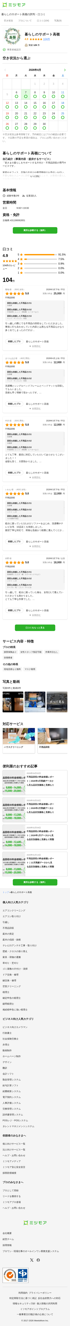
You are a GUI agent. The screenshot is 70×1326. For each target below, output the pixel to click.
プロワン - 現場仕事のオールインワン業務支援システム (31, 1251)
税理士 (6, 992)
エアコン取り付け (12, 916)
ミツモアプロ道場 (12, 1202)
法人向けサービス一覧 (14, 1149)
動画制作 (7, 1050)
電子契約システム (12, 1097)
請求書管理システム (13, 1114)
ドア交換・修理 (10, 974)
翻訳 (5, 1068)
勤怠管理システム (12, 1079)
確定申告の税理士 (12, 998)
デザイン (7, 1062)
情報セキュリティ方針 (24, 1303)
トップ (6, 892)
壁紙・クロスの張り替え (15, 951)
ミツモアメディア (12, 1161)
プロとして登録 (10, 1190)
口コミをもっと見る (35, 627)
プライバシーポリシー (40, 1292)
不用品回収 (8, 928)
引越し (6, 922)
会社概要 (7, 1233)
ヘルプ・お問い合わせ (14, 1155)
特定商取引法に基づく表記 (23, 1298)
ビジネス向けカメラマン (15, 1027)
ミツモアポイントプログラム (35, 1309)
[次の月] (64, 70)
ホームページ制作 (12, 1056)
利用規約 (23, 1292)
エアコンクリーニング (14, 910)
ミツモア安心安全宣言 (14, 1167)
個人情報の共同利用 (47, 1303)
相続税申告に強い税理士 (15, 1009)
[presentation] (8, 20)
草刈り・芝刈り (10, 963)
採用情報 (7, 1245)
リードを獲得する (12, 1196)
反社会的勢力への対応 (49, 1298)
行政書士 (7, 1033)
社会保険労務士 (10, 1038)
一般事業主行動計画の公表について (35, 1314)
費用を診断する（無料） (35, 230)
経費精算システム (12, 1091)
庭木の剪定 (8, 933)
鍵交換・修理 (9, 980)
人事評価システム (12, 1103)
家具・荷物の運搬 (12, 957)
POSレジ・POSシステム (15, 1120)
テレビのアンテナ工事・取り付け (20, 945)
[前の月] (5, 70)
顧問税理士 (8, 1003)
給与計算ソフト (10, 1085)
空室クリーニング (12, 986)
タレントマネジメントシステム (18, 1126)
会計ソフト (8, 1073)
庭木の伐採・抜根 (12, 939)
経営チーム (8, 1239)
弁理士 (6, 1044)
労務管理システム (12, 1108)
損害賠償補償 (9, 1173)
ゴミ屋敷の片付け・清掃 (15, 968)
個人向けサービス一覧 (14, 1143)
